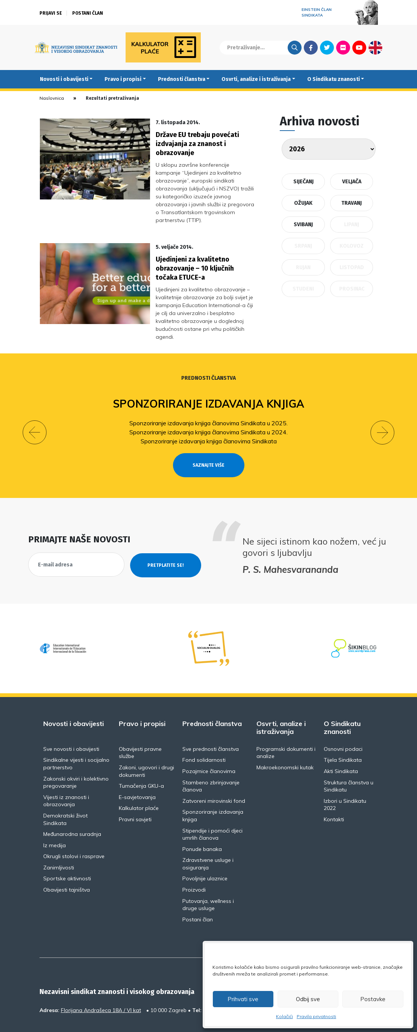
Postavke (372, 999)
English (375, 47)
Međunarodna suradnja (72, 802)
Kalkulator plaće (139, 776)
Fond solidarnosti (204, 728)
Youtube (359, 47)
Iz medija (54, 813)
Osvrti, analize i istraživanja (256, 79)
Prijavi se (50, 13)
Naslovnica (51, 98)
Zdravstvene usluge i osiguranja (208, 832)
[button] (35, 401)
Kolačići (284, 1016)
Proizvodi (194, 858)
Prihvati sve (242, 999)
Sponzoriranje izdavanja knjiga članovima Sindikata (209, 409)
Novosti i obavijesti (64, 79)
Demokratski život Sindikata (65, 788)
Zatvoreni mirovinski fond (213, 769)
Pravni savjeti (135, 788)
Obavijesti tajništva (66, 858)
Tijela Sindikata (343, 728)
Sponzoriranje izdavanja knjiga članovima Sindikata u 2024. (208, 400)
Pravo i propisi (123, 79)
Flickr (343, 47)
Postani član (87, 13)
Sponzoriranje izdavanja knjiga (208, 372)
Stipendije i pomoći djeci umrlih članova (212, 803)
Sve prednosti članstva (210, 717)
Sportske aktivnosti (67, 847)
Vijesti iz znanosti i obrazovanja (66, 769)
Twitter (327, 47)
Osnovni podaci (343, 717)
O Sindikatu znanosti (333, 79)
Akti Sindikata (341, 740)
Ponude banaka (202, 817)
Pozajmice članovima (208, 740)
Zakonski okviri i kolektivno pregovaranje (76, 751)
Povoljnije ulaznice (204, 847)
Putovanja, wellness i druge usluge (208, 873)
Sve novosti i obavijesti (71, 717)
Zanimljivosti (58, 836)
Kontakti (334, 788)
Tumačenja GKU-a (141, 754)
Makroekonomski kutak (285, 736)
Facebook (311, 47)
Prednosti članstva (181, 79)
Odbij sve (308, 999)
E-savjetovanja (137, 765)
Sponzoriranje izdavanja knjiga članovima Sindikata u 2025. (208, 391)
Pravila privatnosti (316, 1016)
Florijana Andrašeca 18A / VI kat (101, 979)
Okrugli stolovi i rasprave (74, 825)
